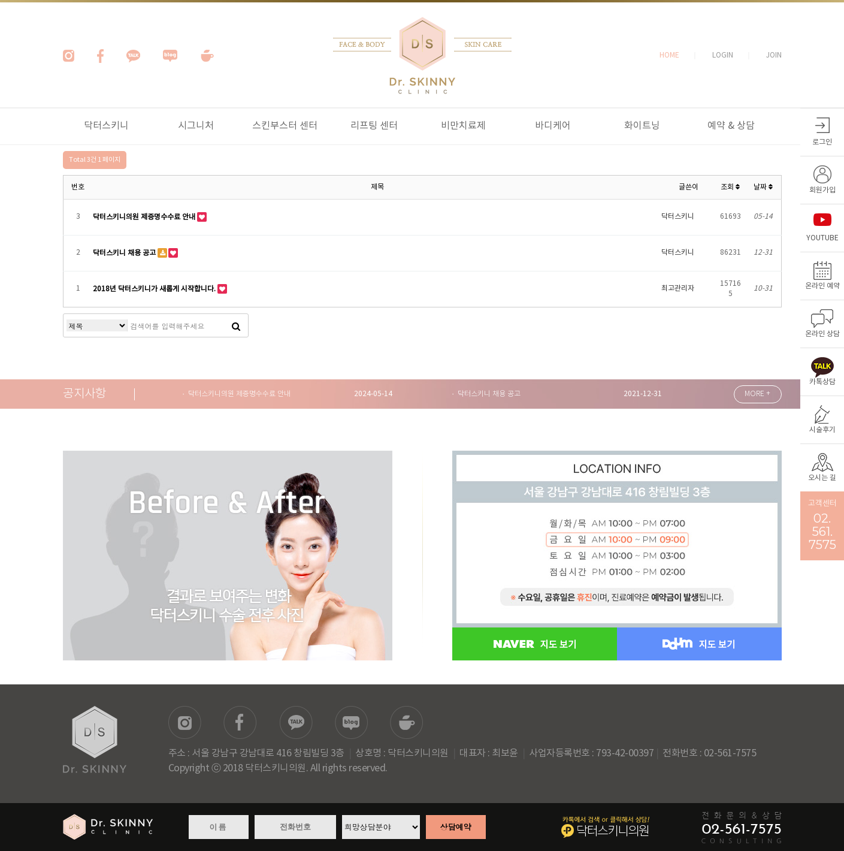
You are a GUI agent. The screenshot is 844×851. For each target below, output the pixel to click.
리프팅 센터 (374, 125)
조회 (730, 187)
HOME (669, 55)
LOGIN (722, 55)
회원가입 (822, 190)
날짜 (763, 187)
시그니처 (196, 125)
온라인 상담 (822, 334)
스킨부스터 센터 (284, 125)
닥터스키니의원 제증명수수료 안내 (145, 217)
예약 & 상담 (731, 125)
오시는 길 (822, 478)
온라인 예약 (822, 286)
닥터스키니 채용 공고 (125, 252)
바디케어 (553, 125)
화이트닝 (642, 125)
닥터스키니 (106, 125)
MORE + (757, 394)
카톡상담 (822, 382)
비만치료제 (463, 125)
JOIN (774, 55)
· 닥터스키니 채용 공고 (486, 394)
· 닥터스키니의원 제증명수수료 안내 (237, 394)
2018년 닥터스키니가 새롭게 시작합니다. (155, 288)
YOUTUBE (822, 238)
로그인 (822, 142)
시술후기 (822, 430)
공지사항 (84, 394)
